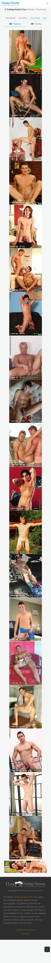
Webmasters (25, 934)
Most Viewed (35, 18)
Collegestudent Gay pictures (25, 930)
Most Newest (11, 18)
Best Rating (23, 18)
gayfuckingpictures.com (31, 890)
